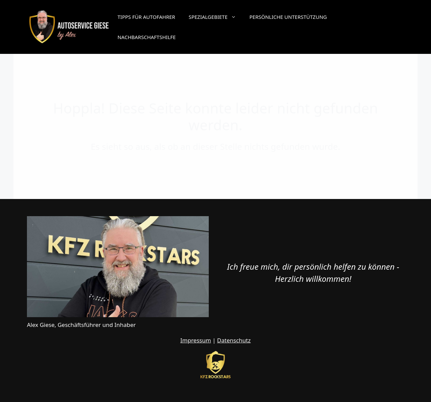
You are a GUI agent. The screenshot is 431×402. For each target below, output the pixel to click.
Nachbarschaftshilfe (147, 37)
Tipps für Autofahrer (146, 16)
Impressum (195, 340)
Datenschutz (234, 340)
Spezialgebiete (216, 17)
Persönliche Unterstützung (288, 16)
